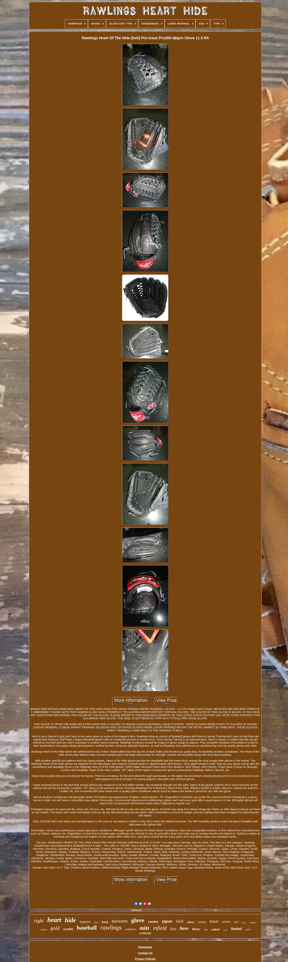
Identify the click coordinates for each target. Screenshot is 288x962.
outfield (202, 922)
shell (248, 929)
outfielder (145, 933)
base (184, 928)
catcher (153, 922)
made (225, 930)
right (39, 921)
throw (196, 929)
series (226, 922)
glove (137, 920)
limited (236, 928)
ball (236, 922)
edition (190, 922)
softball (215, 929)
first (173, 929)
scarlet (68, 929)
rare (206, 929)
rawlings (111, 927)
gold (55, 928)
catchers (130, 929)
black (214, 921)
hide (70, 920)
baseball (87, 927)
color (244, 923)
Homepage (145, 947)
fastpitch (85, 922)
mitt (144, 928)
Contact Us (145, 952)
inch (179, 921)
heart (54, 920)
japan (167, 921)
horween (119, 921)
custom (43, 929)
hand (105, 922)
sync (96, 922)
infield (160, 928)
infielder (253, 923)
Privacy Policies (145, 958)
